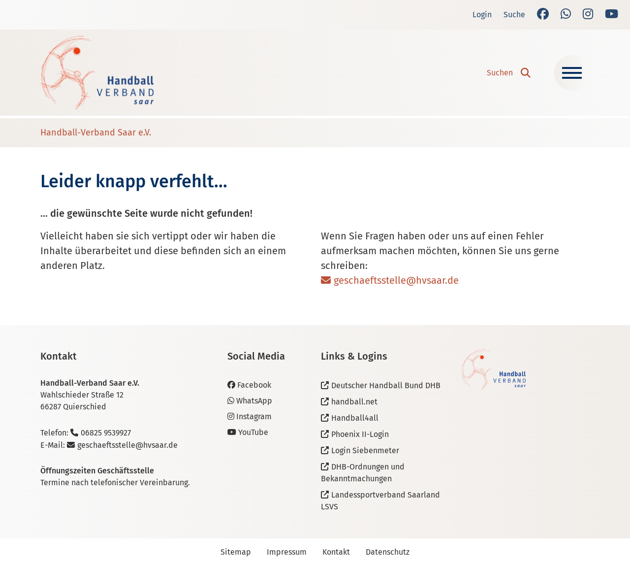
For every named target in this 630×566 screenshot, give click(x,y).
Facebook (249, 385)
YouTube (247, 432)
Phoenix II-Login (360, 434)
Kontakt (336, 552)
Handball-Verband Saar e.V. (95, 132)
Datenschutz (388, 552)
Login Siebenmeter (365, 450)
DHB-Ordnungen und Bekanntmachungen (363, 472)
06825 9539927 (106, 432)
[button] (509, 73)
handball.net (354, 401)
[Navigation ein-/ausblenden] (572, 73)
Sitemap (235, 552)
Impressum (287, 552)
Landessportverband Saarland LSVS (380, 500)
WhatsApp (249, 400)
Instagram (249, 416)
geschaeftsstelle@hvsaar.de (396, 280)
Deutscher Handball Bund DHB (386, 385)
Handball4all (354, 418)
